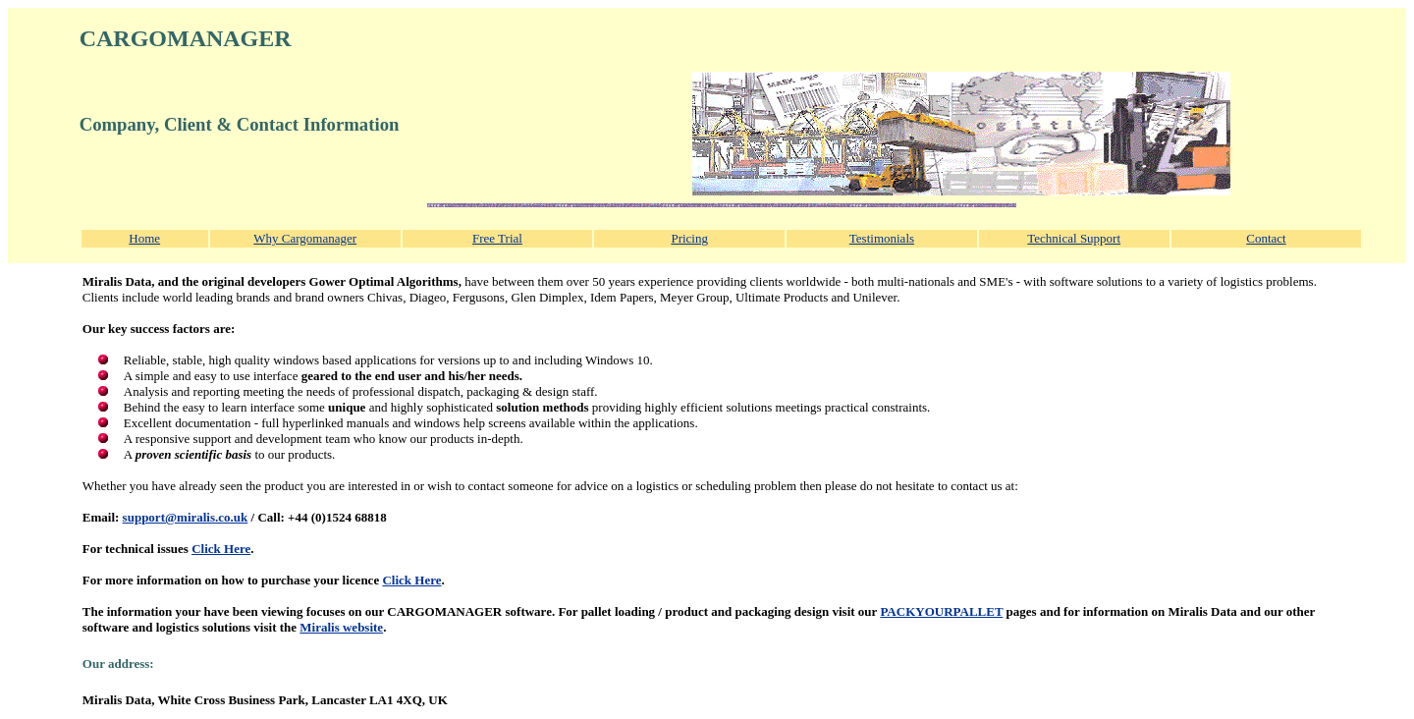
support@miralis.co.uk (185, 517)
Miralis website (341, 627)
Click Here (220, 548)
